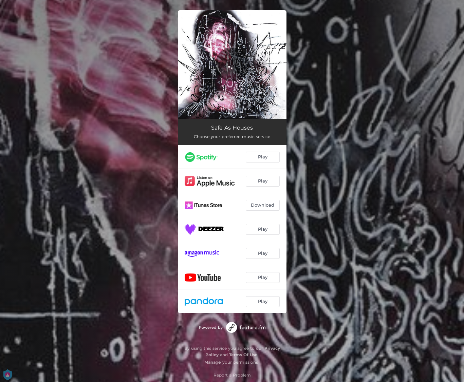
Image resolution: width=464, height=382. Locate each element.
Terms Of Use (243, 354)
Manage (212, 362)
